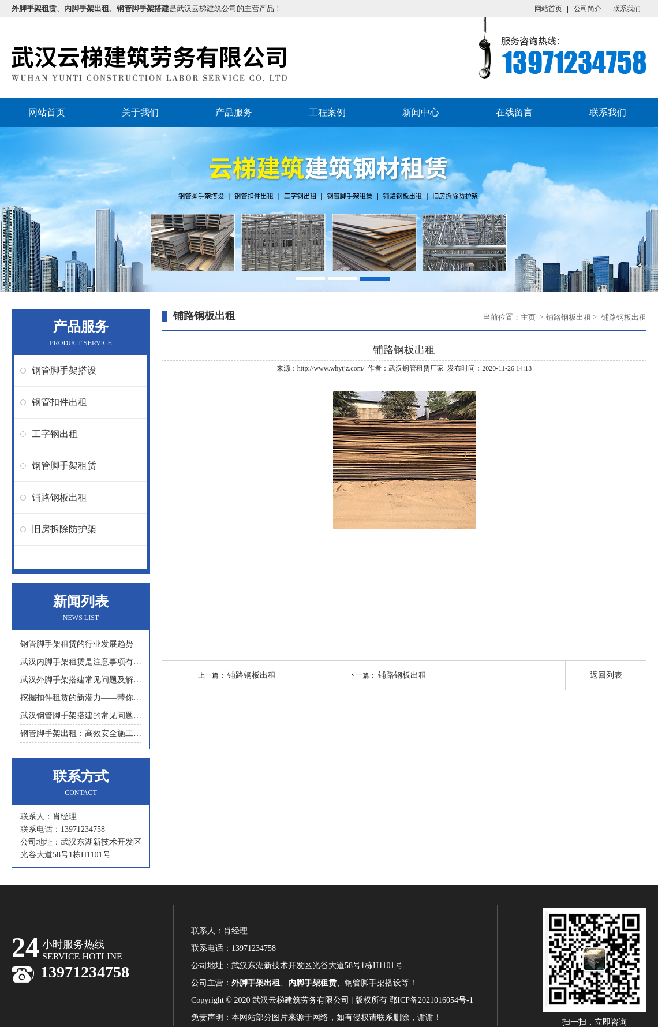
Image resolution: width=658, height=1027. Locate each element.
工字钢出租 (55, 434)
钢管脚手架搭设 (64, 370)
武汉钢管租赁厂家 (416, 368)
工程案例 (327, 112)
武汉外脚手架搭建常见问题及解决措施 (80, 679)
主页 (529, 317)
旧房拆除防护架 (64, 529)
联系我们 (627, 9)
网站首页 (548, 9)
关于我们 (140, 112)
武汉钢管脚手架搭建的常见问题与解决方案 (80, 715)
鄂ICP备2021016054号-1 (431, 1000)
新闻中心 (420, 112)
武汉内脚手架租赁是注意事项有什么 (80, 662)
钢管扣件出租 (59, 402)
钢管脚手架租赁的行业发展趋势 (76, 644)
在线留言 (514, 112)
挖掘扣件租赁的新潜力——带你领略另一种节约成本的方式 (80, 697)
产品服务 (233, 112)
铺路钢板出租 (59, 497)
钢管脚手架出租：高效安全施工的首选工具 (80, 733)
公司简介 (587, 9)
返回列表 (606, 675)
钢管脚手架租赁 (64, 465)
